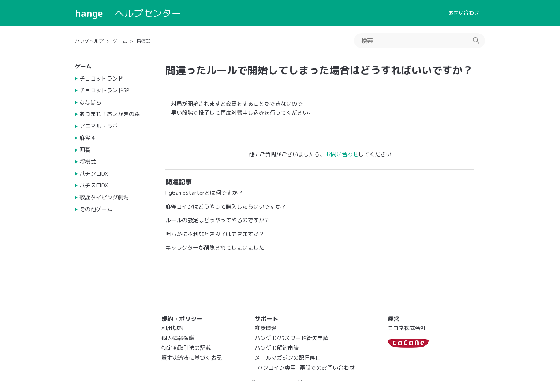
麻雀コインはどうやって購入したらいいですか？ (225, 206)
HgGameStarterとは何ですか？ (204, 193)
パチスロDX (93, 185)
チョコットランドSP (104, 90)
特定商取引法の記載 (186, 348)
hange (89, 13)
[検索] (419, 40)
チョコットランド (101, 78)
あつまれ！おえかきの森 (109, 114)
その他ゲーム (95, 209)
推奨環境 (266, 328)
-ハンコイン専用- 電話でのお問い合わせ (305, 367)
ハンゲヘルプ (89, 41)
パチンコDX (93, 174)
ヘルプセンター (148, 13)
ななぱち (90, 102)
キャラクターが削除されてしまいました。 (217, 247)
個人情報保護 (177, 338)
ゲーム (120, 41)
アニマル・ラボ (98, 126)
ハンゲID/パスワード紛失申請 (291, 338)
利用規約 (172, 328)
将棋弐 (143, 41)
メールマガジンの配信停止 (288, 358)
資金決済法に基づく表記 (191, 358)
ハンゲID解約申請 (277, 348)
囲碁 (84, 150)
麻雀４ (87, 138)
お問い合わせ (463, 12)
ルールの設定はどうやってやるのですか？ (217, 220)
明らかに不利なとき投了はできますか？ (214, 234)
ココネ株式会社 (407, 328)
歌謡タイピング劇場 (104, 197)
